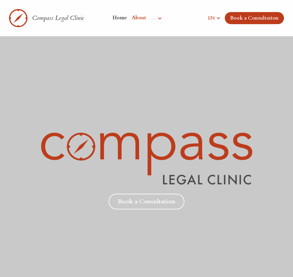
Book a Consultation (254, 18)
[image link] (18, 17)
